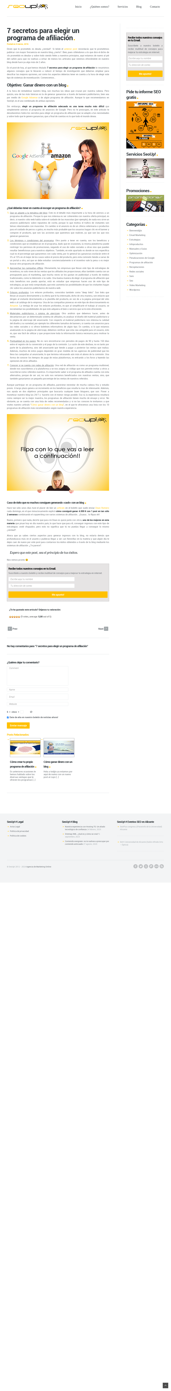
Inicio (78, 6)
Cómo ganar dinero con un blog (47, 404)
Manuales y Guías (138, 248)
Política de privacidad (19, 831)
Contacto (155, 6)
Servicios (122, 6)
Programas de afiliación (141, 262)
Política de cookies (18, 835)
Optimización (135, 253)
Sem (131, 276)
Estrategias (134, 239)
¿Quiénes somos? (99, 6)
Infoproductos (136, 244)
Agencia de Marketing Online (38, 866)
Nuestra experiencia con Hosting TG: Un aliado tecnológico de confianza (85, 828)
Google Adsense (29, 97)
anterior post (70, 48)
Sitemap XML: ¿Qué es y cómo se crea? (81, 834)
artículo (61, 507)
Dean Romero (102, 507)
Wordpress (134, 289)
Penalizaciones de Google (141, 257)
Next (103, 628)
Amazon (14, 305)
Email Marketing (137, 235)
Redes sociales (136, 271)
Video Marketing (137, 285)
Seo (131, 280)
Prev (12, 628)
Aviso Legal (15, 826)
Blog (139, 6)
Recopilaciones (136, 267)
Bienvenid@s (135, 230)
